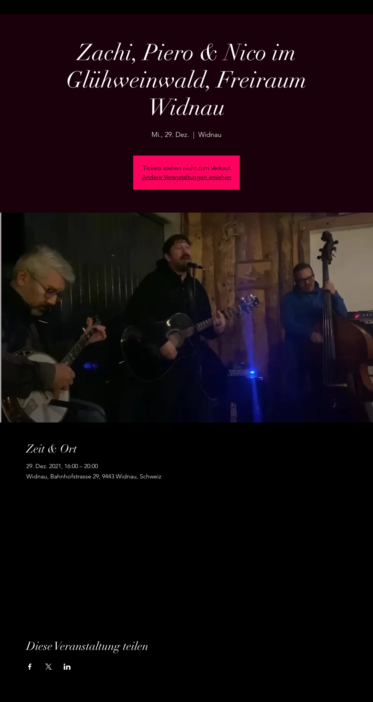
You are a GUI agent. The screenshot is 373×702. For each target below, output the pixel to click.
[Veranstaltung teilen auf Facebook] (29, 667)
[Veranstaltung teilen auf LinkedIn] (67, 667)
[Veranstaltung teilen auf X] (48, 667)
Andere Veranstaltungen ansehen (186, 177)
